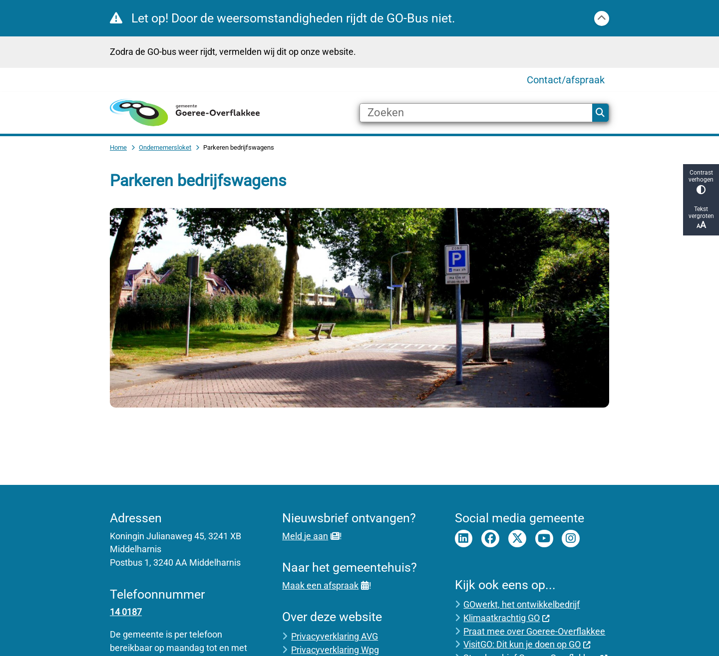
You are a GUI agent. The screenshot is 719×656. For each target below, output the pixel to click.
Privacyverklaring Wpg (335, 650)
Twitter (517, 539)
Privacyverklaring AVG (334, 636)
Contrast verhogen (701, 182)
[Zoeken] (476, 113)
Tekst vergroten (701, 218)
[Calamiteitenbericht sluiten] (601, 18)
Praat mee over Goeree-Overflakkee (534, 631)
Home (118, 147)
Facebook (490, 539)
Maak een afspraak (325, 585)
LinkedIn (464, 539)
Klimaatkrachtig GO (506, 618)
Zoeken (600, 112)
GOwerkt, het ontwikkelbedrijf (521, 604)
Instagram (571, 539)
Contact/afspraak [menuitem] (566, 80)
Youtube (544, 539)
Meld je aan (310, 536)
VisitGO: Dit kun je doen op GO (527, 644)
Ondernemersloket (165, 147)
